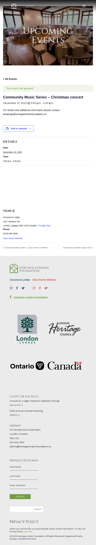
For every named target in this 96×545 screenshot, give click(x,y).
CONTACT (15, 425)
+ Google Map (43, 225)
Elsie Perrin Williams (44, 279)
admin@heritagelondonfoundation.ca (30, 446)
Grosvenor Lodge (20, 279)
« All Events (10, 79)
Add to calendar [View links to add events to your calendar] (19, 128)
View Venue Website (13, 238)
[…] (21, 405)
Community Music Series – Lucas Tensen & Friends (26, 248)
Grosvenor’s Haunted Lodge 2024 (77, 248)
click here (27, 531)
